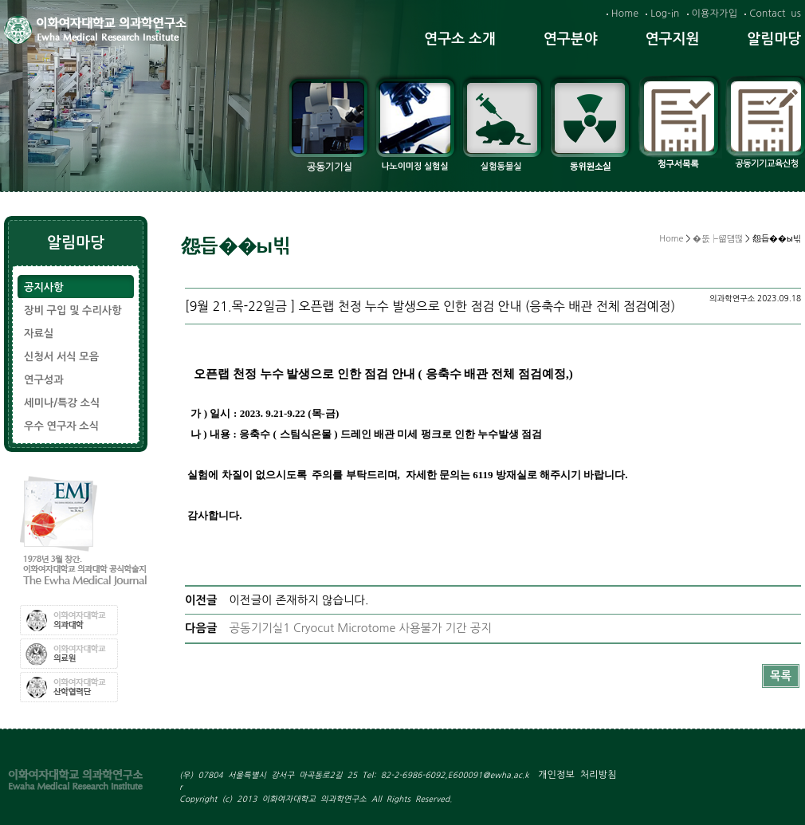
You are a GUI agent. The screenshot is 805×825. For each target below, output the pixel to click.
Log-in (664, 13)
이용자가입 (715, 13)
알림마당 (774, 39)
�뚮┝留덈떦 (718, 238)
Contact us (775, 13)
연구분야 (571, 39)
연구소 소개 (460, 39)
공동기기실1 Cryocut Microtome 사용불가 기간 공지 (361, 628)
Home (624, 13)
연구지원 (673, 39)
